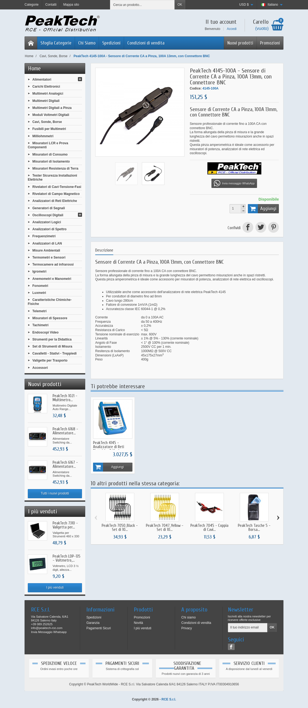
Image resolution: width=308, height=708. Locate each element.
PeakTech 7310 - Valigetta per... (65, 525)
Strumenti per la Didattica (51, 339)
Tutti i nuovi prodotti (55, 493)
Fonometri (40, 285)
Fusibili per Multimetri (49, 129)
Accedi (232, 28)
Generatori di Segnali (48, 208)
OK (179, 4)
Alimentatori (41, 79)
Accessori (40, 367)
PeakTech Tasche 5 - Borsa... (254, 528)
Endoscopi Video (45, 332)
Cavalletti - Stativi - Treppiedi (54, 353)
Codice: (196, 88)
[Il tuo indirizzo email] (248, 627)
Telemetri (39, 311)
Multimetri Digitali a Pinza (51, 107)
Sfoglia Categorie (55, 43)
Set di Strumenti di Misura (52, 346)
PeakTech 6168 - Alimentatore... (65, 431)
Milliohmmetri (42, 136)
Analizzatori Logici (46, 222)
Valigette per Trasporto (49, 360)
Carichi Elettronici (46, 86)
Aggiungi (262, 208)
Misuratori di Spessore (49, 318)
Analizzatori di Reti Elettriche (54, 201)
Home (34, 68)
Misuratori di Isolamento (51, 161)
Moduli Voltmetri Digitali (50, 115)
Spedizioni (111, 43)
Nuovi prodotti (240, 43)
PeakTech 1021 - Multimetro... (65, 398)
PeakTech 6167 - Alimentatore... (65, 464)
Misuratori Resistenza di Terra (55, 168)
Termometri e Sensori (48, 257)
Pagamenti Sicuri (98, 628)
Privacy (186, 628)
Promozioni (270, 43)
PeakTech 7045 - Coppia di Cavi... (209, 528)
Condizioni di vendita (146, 43)
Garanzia (93, 623)
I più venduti (55, 587)
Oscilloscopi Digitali (47, 215)
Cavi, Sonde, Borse (47, 122)
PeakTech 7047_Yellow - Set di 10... (164, 528)
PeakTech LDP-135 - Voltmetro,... (66, 558)
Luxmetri (39, 293)
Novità (138, 623)
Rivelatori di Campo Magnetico (56, 194)
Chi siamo (188, 617)
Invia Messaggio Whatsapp (49, 632)
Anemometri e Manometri (51, 278)
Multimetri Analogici (47, 93)
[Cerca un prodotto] (142, 4)
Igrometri (39, 271)
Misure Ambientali (46, 250)
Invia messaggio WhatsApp (234, 183)
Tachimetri (40, 325)
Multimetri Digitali (46, 100)
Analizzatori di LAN (47, 243)
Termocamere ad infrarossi (53, 264)
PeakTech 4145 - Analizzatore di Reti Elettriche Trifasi (108, 447)
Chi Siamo (86, 43)
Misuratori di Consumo (50, 154)
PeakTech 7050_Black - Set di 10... (120, 528)
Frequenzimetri (44, 236)
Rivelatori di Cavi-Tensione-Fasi (56, 187)
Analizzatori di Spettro (49, 229)
